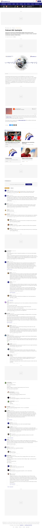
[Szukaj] (41, 4)
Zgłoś (14, 193)
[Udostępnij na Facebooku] (10, 125)
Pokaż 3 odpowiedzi (10, 300)
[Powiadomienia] (36, 1)
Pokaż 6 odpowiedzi (10, 486)
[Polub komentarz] (8, 193)
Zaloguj (39, 1)
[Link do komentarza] (16, 193)
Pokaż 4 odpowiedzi (10, 437)
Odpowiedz (10, 193)
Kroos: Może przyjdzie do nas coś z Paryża (13, 142)
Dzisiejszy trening (9, 158)
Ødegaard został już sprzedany (27, 158)
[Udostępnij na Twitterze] (12, 125)
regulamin (21, 525)
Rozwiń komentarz (9, 269)
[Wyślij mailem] (14, 125)
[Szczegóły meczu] (4, 6)
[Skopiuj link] (16, 125)
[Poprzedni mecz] (2, 6)
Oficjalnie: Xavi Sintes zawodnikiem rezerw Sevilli (28, 143)
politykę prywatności (28, 525)
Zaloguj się (29, 184)
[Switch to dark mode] (33, 1)
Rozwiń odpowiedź (12, 292)
